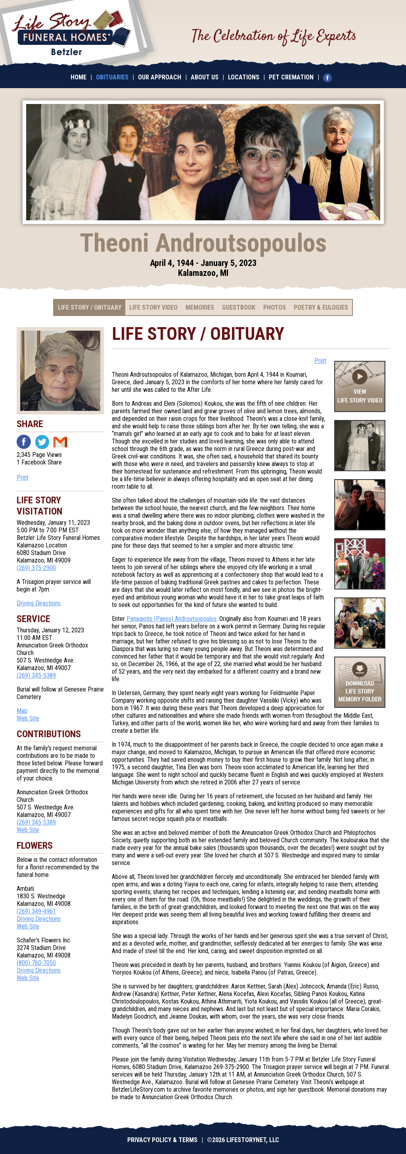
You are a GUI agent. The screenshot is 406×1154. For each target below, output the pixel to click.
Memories (200, 307)
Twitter (42, 442)
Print (23, 477)
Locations (243, 77)
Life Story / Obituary (89, 307)
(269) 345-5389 (36, 675)
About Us (204, 77)
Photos (274, 307)
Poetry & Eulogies (321, 307)
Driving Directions (39, 603)
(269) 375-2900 (36, 568)
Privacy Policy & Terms (162, 1140)
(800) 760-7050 (36, 963)
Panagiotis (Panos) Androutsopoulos (171, 618)
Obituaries (112, 77)
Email (60, 442)
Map (22, 711)
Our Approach (159, 77)
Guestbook (238, 307)
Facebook (24, 442)
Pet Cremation (291, 77)
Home (78, 77)
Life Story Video (153, 307)
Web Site (28, 718)
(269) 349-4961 (36, 911)
